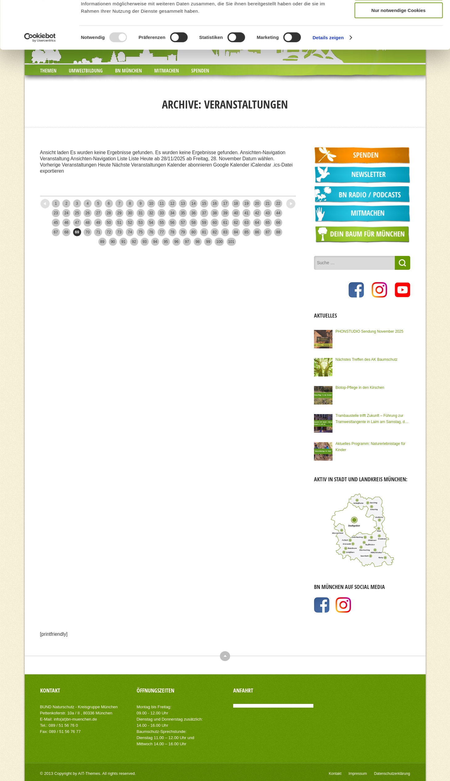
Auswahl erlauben (398, 101)
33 (162, 213)
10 (151, 203)
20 (257, 203)
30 (130, 213)
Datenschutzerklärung (392, 773)
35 (183, 213)
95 (166, 242)
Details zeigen (328, 146)
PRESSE (59, 6)
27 (98, 213)
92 (134, 242)
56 (172, 222)
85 (246, 232)
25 (77, 213)
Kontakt (335, 773)
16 (215, 203)
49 (98, 222)
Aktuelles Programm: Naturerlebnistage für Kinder (371, 447)
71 (98, 232)
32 (151, 213)
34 (172, 213)
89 (102, 242)
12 (172, 203)
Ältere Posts (280, 201)
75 (140, 232)
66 (278, 222)
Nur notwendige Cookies (398, 119)
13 (183, 203)
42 (257, 213)
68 (66, 232)
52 (130, 222)
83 (225, 232)
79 (183, 232)
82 (215, 232)
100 (219, 242)
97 (187, 242)
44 (278, 213)
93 (144, 242)
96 (176, 242)
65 (268, 222)
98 (198, 242)
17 (225, 203)
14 (194, 203)
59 (204, 222)
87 (268, 232)
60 (215, 222)
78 (172, 232)
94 (155, 242)
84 (236, 232)
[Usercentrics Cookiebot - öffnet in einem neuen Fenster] (40, 146)
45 (56, 222)
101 (231, 242)
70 (87, 232)
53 (140, 222)
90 (113, 242)
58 (194, 222)
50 (109, 222)
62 (236, 222)
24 (66, 213)
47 (77, 222)
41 (246, 213)
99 (208, 242)
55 (162, 222)
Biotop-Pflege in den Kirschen (360, 387)
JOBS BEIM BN (89, 6)
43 (268, 213)
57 (183, 222)
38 (215, 213)
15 (204, 203)
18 (236, 203)
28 (109, 213)
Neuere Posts (57, 201)
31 (140, 213)
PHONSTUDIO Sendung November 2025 (369, 331)
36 (194, 213)
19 (246, 203)
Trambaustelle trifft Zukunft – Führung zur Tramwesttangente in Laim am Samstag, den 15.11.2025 (372, 419)
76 (151, 232)
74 (130, 232)
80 (194, 232)
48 (87, 222)
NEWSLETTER (126, 6)
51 (119, 222)
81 (204, 232)
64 (257, 222)
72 (109, 232)
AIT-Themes (89, 773)
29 (119, 213)
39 (225, 213)
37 (204, 213)
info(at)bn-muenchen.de (75, 719)
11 (162, 203)
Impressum (358, 773)
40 (236, 213)
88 (278, 232)
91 (124, 242)
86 (257, 232)
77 (162, 232)
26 (87, 213)
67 (56, 232)
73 (119, 232)
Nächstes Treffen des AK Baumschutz (367, 359)
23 (56, 213)
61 (225, 222)
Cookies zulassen (398, 83)
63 (246, 222)
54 (151, 222)
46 (66, 222)
